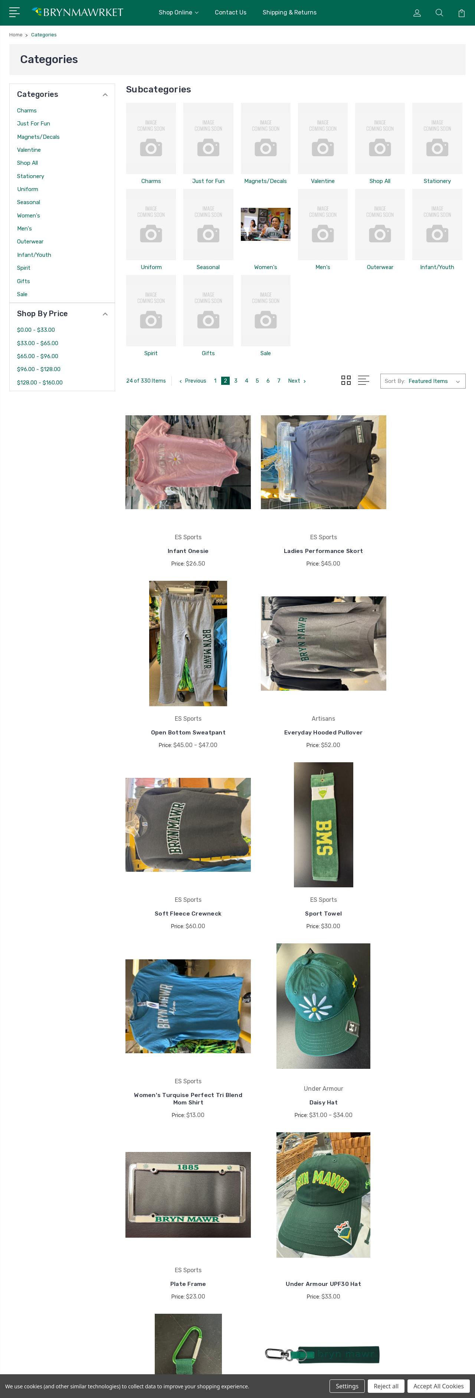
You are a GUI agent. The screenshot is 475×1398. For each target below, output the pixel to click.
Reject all (386, 1386)
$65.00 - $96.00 (37, 356)
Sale (22, 294)
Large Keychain (413, 1023)
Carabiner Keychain (296, 1023)
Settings (347, 1386)
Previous (192, 380)
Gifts (23, 281)
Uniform (27, 189)
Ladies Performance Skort (296, 530)
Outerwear (30, 241)
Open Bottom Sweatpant (413, 530)
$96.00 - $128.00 (38, 369)
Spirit (23, 268)
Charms (27, 110)
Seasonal (28, 202)
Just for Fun (33, 123)
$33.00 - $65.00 (37, 343)
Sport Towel (413, 692)
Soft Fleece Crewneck (296, 692)
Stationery (30, 176)
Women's (28, 215)
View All (396, 1281)
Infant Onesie (179, 530)
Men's (24, 228)
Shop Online (179, 12)
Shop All (27, 163)
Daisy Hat (295, 861)
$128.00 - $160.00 (40, 382)
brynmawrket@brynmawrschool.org (59, 1246)
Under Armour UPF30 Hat (179, 1023)
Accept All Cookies (438, 1386)
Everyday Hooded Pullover (179, 692)
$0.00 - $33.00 (36, 330)
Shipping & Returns (290, 12)
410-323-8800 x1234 (47, 1233)
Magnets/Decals (38, 137)
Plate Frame (413, 861)
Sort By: (395, 380)
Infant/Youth (34, 255)
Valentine (29, 150)
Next (298, 380)
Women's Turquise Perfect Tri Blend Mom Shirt (179, 858)
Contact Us (230, 12)
